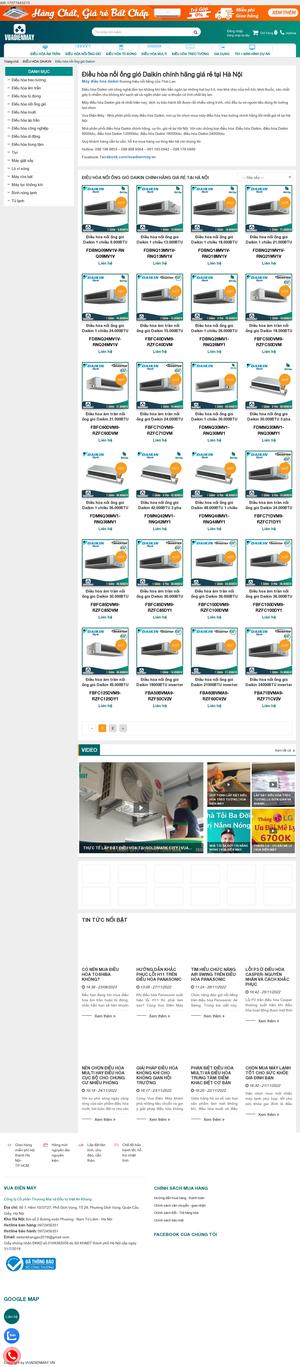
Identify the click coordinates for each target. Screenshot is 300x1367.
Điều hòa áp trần (25, 120)
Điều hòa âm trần (26, 87)
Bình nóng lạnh (24, 192)
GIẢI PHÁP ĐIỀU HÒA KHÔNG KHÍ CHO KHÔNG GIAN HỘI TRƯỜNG (157, 1075)
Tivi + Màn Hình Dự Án (252, 50)
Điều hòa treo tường (29, 79)
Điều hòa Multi (154, 50)
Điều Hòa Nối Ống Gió (83, 50)
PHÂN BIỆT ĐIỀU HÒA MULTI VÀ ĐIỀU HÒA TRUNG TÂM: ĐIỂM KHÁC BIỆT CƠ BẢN (212, 1075)
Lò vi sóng (20, 168)
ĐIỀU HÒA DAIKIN (37, 61)
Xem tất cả (285, 750)
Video (89, 750)
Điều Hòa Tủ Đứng (121, 50)
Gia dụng (221, 50)
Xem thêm (105, 1015)
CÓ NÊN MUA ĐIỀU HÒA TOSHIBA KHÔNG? (100, 974)
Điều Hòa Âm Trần (45, 50)
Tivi (15, 152)
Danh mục (39, 71)
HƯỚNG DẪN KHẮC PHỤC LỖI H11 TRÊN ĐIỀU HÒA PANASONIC (159, 974)
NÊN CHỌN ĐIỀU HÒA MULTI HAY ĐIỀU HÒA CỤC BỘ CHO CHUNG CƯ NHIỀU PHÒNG (103, 1075)
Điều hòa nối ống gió (29, 104)
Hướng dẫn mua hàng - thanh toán (179, 1197)
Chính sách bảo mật (169, 1220)
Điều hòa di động (26, 136)
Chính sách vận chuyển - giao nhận (180, 1205)
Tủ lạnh (18, 200)
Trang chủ (11, 61)
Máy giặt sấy (23, 160)
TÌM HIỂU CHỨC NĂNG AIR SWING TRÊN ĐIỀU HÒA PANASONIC (213, 974)
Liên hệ (12, 1316)
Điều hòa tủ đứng (26, 95)
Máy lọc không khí (27, 184)
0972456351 (47, 1224)
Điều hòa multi (24, 112)
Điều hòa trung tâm (28, 144)
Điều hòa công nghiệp (30, 128)
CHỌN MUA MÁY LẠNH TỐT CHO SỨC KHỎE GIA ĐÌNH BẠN (268, 1072)
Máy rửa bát (22, 176)
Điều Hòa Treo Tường (190, 50)
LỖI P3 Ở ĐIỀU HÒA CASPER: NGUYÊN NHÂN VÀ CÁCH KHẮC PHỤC (267, 977)
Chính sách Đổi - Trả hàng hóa (176, 1212)
